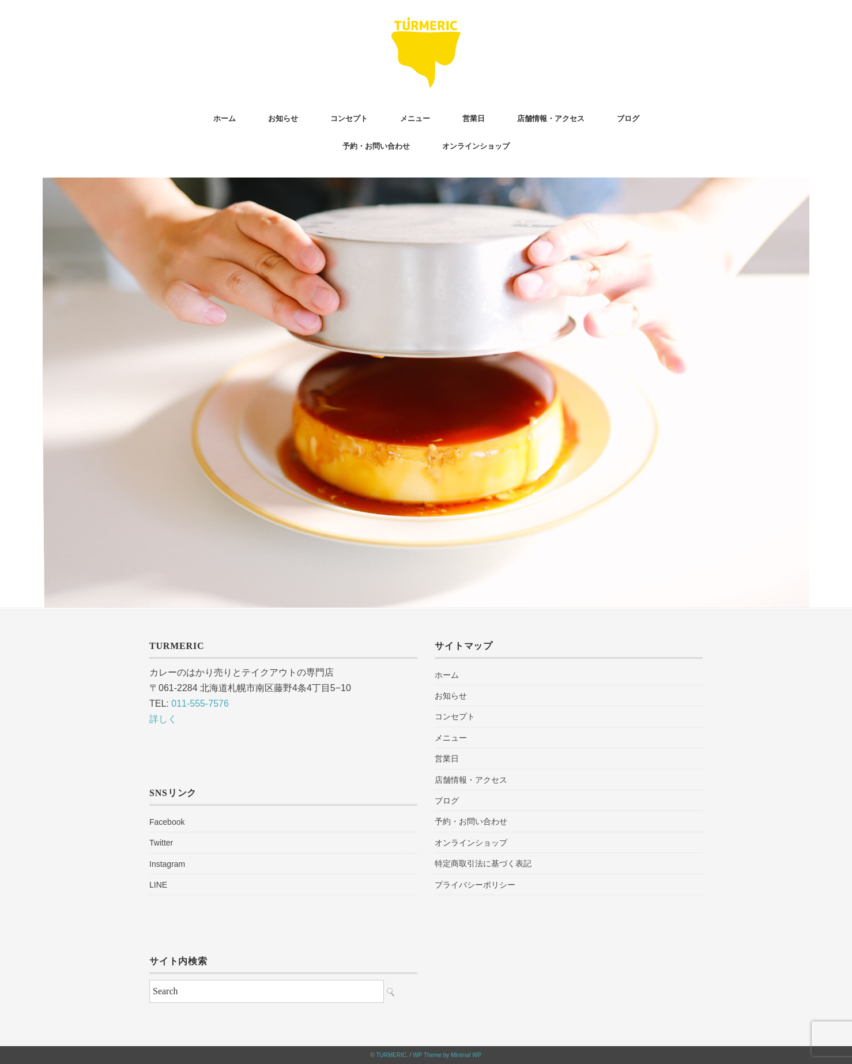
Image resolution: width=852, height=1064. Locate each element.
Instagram (167, 864)
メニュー (415, 118)
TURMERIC (391, 1055)
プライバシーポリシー (475, 884)
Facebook (166, 822)
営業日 (473, 118)
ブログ (628, 118)
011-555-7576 (200, 703)
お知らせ (283, 118)
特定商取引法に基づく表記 (483, 863)
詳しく (163, 719)
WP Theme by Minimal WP (447, 1055)
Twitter (161, 842)
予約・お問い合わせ (376, 146)
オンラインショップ (476, 146)
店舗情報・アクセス (551, 118)
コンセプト (349, 118)
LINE (158, 884)
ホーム (224, 118)
